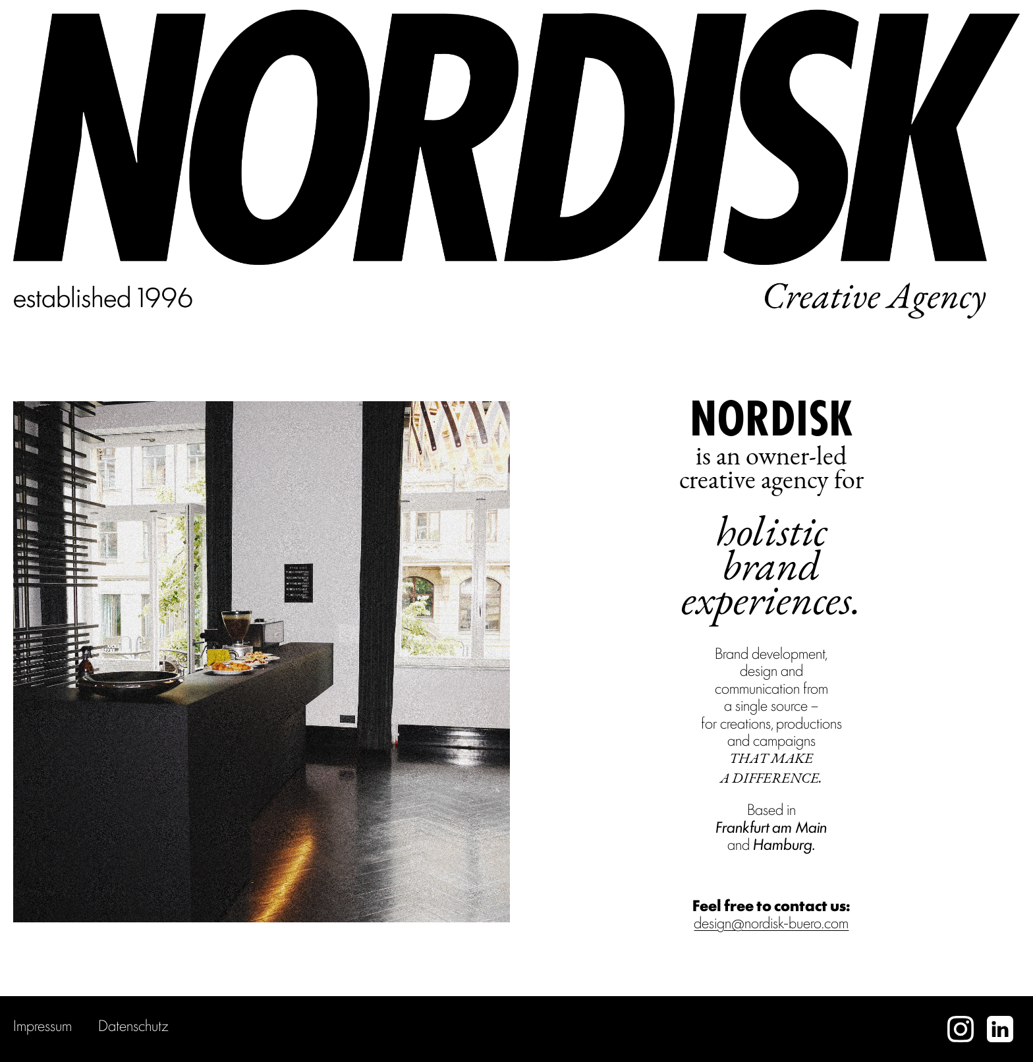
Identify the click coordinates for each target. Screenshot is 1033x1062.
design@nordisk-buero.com (771, 921)
